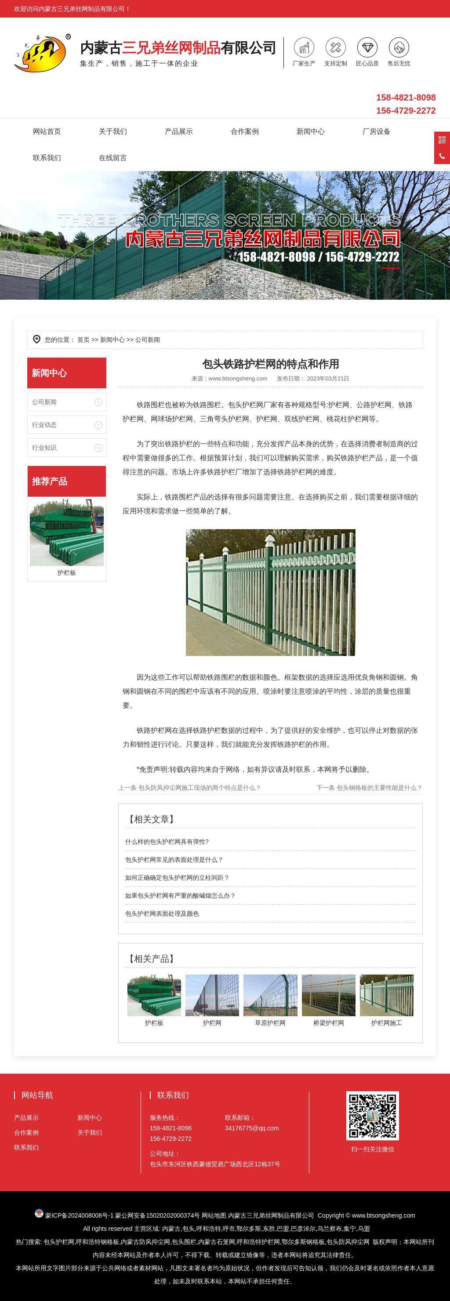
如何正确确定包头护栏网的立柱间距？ (177, 877)
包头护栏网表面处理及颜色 (162, 913)
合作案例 (245, 131)
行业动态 (44, 424)
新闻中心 (311, 131)
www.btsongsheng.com (238, 378)
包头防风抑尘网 (348, 1241)
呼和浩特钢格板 (97, 1241)
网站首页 (47, 131)
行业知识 (44, 447)
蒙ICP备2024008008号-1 (79, 1215)
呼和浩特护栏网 (258, 1241)
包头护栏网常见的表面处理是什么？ (174, 859)
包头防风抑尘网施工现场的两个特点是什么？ (199, 787)
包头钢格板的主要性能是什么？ (379, 787)
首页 (83, 339)
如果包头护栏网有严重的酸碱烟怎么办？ (180, 895)
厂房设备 (377, 131)
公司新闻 (44, 401)
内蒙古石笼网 (216, 1241)
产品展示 (179, 131)
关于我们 (113, 131)
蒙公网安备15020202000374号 (157, 1215)
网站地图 (214, 1215)
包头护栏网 (245, 405)
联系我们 (47, 157)
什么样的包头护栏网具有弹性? (167, 841)
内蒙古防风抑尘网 (145, 1241)
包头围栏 (184, 1241)
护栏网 (133, 419)
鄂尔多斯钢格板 (303, 1241)
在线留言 (113, 157)
